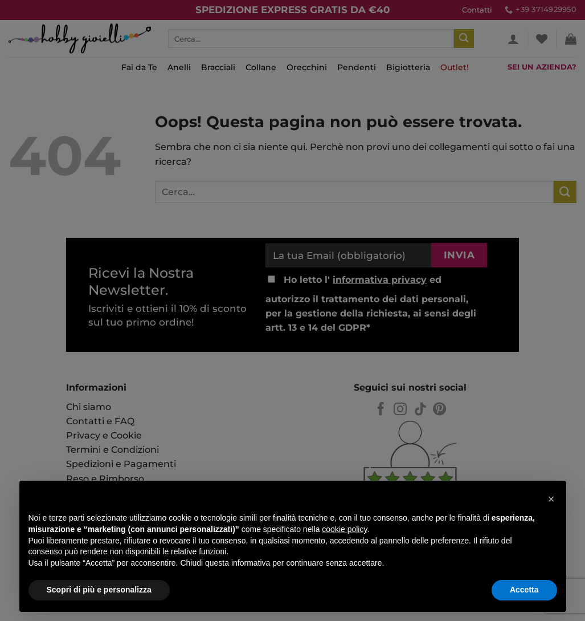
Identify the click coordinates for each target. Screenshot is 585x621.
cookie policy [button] (344, 529)
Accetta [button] (524, 589)
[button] (551, 499)
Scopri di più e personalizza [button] (99, 589)
